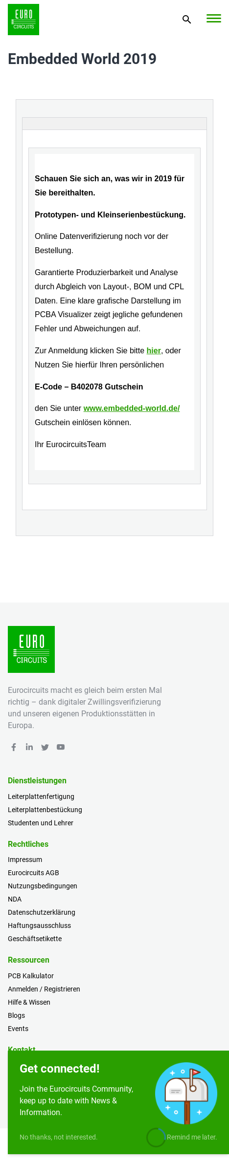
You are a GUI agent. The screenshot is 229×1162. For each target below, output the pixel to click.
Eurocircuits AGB (33, 873)
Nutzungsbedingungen (42, 886)
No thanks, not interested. (59, 1137)
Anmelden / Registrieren (44, 989)
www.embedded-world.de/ (132, 408)
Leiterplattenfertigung (41, 796)
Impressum (25, 859)
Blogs (16, 1015)
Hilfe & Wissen (29, 1002)
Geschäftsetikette (35, 939)
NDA (15, 899)
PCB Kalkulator (31, 976)
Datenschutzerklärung (41, 912)
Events (18, 1029)
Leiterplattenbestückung (45, 810)
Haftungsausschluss (39, 925)
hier (154, 350)
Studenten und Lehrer (40, 823)
